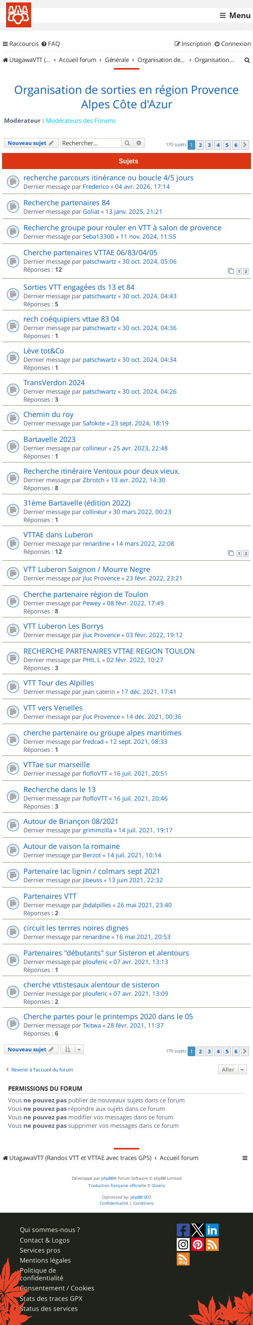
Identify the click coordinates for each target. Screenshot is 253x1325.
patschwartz (99, 261)
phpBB (107, 1178)
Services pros (40, 1250)
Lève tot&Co (43, 350)
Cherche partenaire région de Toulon (85, 594)
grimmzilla (97, 830)
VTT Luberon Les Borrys (63, 626)
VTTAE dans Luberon (58, 534)
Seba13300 (98, 236)
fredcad (93, 741)
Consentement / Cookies (57, 1288)
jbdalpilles (97, 905)
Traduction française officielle (117, 1185)
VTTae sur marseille (56, 764)
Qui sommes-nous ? (50, 1230)
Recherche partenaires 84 (66, 202)
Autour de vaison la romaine (71, 846)
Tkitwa (92, 1025)
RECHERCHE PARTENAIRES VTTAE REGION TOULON (109, 651)
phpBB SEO (140, 1197)
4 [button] (218, 145)
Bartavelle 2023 (49, 439)
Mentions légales (45, 1260)
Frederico (96, 186)
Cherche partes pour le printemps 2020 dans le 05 (108, 1016)
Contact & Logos (45, 1240)
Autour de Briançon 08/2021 (71, 821)
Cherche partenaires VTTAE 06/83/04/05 (90, 252)
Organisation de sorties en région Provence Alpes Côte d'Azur (126, 97)
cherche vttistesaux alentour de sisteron (91, 984)
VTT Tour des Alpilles (58, 682)
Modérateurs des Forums (81, 120)
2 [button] (200, 145)
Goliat (91, 211)
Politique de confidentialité (41, 1274)
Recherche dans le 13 (59, 789)
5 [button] (227, 145)
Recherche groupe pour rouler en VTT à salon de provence (122, 227)
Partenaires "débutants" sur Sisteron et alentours (106, 953)
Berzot (92, 855)
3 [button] (209, 145)
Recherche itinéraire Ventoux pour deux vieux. (101, 471)
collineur (95, 448)
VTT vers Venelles (53, 707)
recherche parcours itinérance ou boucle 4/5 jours (108, 177)
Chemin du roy (48, 414)
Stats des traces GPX (51, 1298)
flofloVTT (95, 773)
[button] (245, 145)
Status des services (49, 1309)
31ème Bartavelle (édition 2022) (76, 503)
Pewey (92, 603)
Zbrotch (94, 480)
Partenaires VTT (50, 896)
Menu (240, 15)
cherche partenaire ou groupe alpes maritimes (102, 732)
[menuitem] (50, 44)
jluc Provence (101, 578)
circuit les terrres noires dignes (76, 928)
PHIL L (91, 660)
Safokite (94, 423)
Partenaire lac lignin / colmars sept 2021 (91, 871)
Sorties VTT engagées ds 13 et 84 (78, 287)
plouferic (95, 962)
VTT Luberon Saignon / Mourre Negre (86, 569)
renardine (96, 543)
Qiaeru (158, 1185)
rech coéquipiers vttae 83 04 (71, 319)
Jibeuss (92, 880)
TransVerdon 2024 (54, 382)
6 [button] (235, 145)
